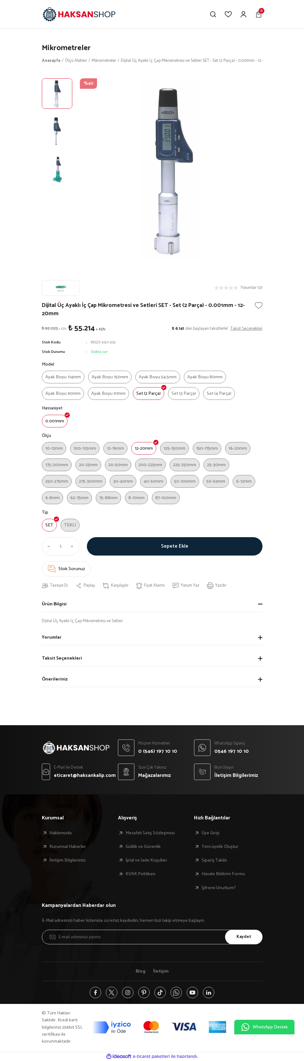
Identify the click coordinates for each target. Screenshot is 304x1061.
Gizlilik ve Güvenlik (143, 846)
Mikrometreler (66, 48)
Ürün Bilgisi (54, 604)
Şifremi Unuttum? (219, 887)
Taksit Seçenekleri (62, 658)
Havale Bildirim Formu (223, 873)
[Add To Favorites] (258, 305)
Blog (141, 971)
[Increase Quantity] (73, 546)
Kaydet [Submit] (243, 936)
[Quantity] (60, 546)
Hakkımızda (60, 833)
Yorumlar (51, 637)
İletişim (161, 971)
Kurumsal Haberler (67, 846)
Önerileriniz (55, 679)
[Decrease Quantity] (47, 546)
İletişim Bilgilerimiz (67, 860)
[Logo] (79, 14)
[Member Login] (243, 14)
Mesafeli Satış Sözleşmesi (150, 833)
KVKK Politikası (140, 873)
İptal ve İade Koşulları (146, 860)
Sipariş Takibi (214, 860)
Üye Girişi (210, 833)
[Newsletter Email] (152, 937)
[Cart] (258, 14)
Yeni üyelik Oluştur (220, 846)
